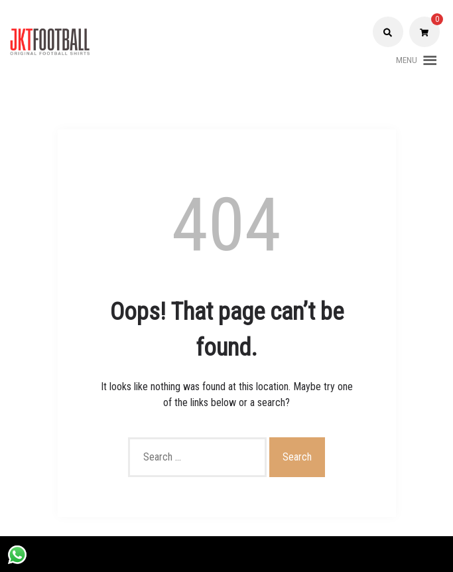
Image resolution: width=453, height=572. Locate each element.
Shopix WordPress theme (278, 553)
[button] (406, 60)
